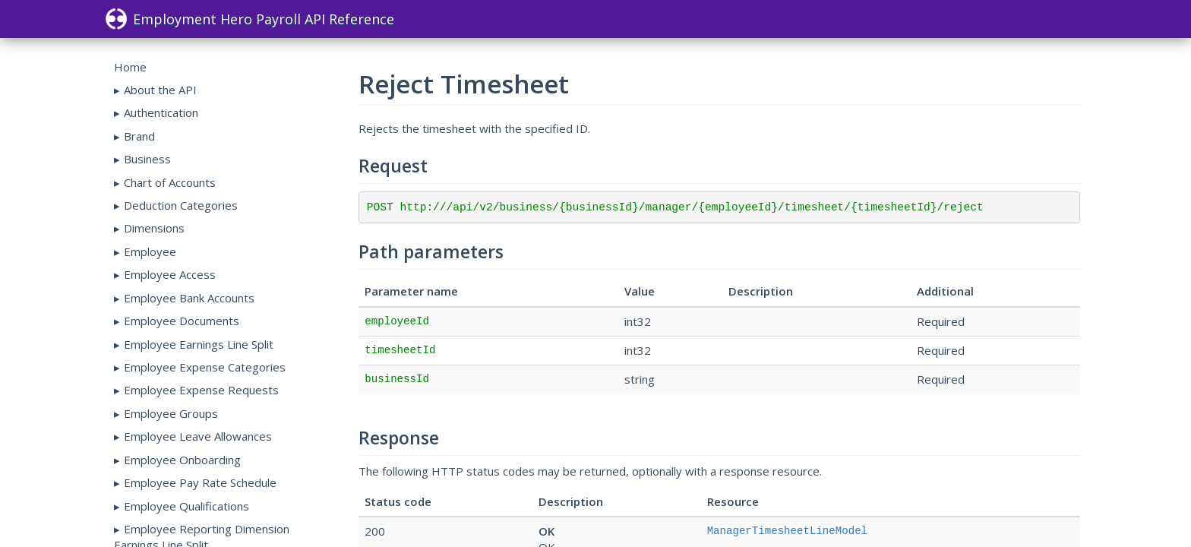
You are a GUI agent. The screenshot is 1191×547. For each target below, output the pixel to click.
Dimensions (154, 228)
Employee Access (170, 274)
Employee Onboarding (182, 459)
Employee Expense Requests (201, 389)
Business (147, 158)
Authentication (161, 112)
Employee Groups (171, 413)
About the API (160, 89)
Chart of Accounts (170, 182)
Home (130, 66)
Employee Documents (181, 320)
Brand (139, 136)
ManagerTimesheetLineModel (787, 531)
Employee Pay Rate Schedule (200, 482)
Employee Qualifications (186, 506)
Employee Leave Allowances (198, 436)
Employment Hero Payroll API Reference (250, 19)
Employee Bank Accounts (189, 297)
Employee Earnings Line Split (198, 344)
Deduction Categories (181, 205)
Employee (150, 251)
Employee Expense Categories (205, 367)
